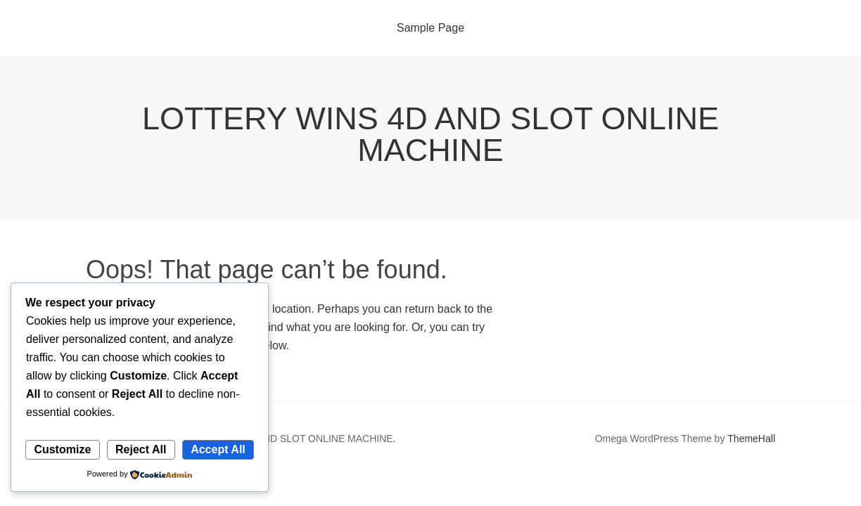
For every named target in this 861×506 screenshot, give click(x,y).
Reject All (140, 449)
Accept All (218, 449)
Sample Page (430, 28)
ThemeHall (751, 438)
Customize (62, 449)
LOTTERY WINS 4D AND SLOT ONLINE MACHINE (430, 134)
